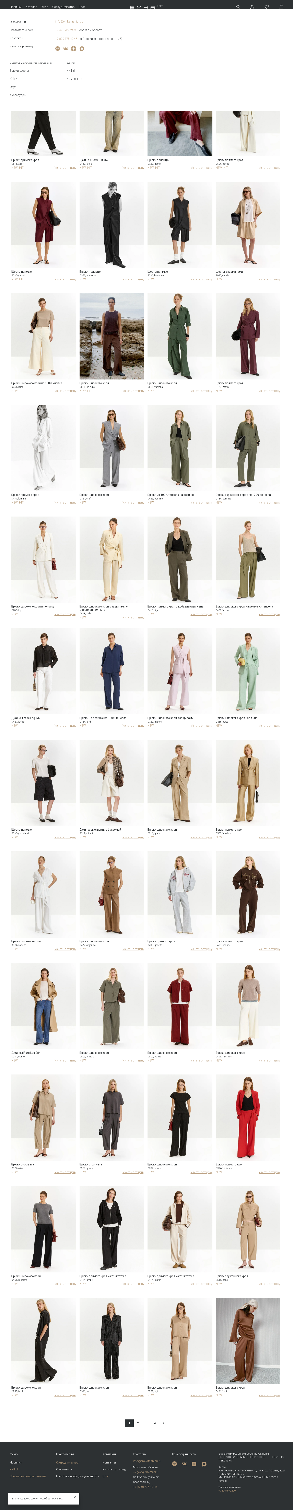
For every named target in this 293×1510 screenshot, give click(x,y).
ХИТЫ (14, 1469)
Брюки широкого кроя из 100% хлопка (36, 383)
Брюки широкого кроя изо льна (236, 718)
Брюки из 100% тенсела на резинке (171, 494)
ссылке (58, 1498)
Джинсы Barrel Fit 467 (94, 160)
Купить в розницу (114, 1469)
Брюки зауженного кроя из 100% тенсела (243, 494)
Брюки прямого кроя (25, 160)
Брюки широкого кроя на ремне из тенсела (244, 606)
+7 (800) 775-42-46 (145, 1486)
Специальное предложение (28, 1476)
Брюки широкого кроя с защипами (171, 718)
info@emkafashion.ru (147, 1461)
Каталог (31, 6)
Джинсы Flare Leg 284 (25, 1052)
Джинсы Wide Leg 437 (25, 718)
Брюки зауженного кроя (232, 1276)
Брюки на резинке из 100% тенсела (103, 718)
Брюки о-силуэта (22, 1164)
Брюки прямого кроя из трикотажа (103, 1276)
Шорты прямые (21, 271)
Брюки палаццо (158, 160)
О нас (44, 6)
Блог (82, 6)
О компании (64, 1469)
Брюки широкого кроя (94, 383)
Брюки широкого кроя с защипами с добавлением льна (104, 608)
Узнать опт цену (65, 167)
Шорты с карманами (229, 271)
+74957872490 (227, 1490)
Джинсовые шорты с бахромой (100, 829)
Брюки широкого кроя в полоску (32, 606)
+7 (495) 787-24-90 (145, 1472)
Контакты (109, 1462)
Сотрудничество (63, 6)
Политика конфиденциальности (77, 1476)
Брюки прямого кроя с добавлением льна (175, 606)
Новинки (16, 6)
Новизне (270, 58)
